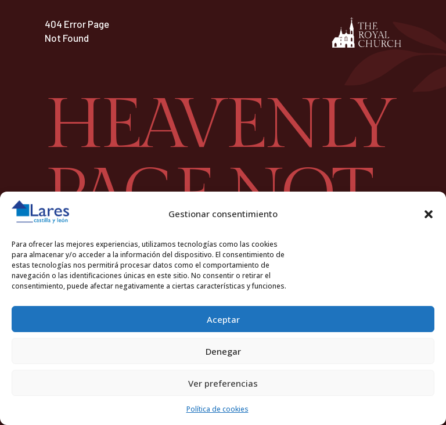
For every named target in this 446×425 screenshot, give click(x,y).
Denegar (223, 351)
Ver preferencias (223, 383)
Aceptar (223, 319)
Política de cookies (217, 409)
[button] (428, 214)
